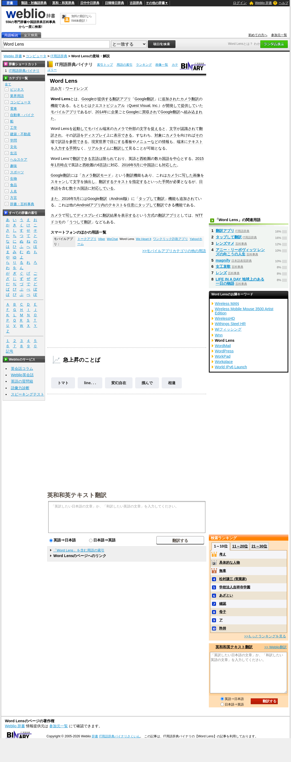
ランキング (144, 65)
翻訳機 (131, 175)
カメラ (119, 128)
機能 (54, 105)
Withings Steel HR (230, 324)
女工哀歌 (223, 266)
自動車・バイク (22, 115)
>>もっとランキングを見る (265, 636)
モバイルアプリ (64, 112)
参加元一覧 (279, 35)
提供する (105, 99)
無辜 (222, 571)
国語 (165, 158)
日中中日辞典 (89, 3)
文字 (143, 128)
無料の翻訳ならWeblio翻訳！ (81, 18)
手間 (73, 148)
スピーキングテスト (27, 394)
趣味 (13, 166)
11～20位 (240, 546)
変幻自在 (118, 383)
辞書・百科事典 (22, 204)
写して (71, 215)
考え (222, 554)
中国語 (149, 165)
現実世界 (98, 141)
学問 (13, 140)
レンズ (221, 273)
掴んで (147, 383)
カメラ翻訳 (189, 99)
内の (104, 205)
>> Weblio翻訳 (275, 647)
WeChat (112, 238)
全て (8, 84)
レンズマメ (225, 243)
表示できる (123, 135)
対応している (102, 188)
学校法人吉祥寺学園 (234, 587)
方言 (13, 198)
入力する (61, 148)
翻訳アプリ (121, 99)
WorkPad (223, 356)
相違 (171, 383)
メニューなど (147, 141)
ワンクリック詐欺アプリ (170, 238)
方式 (151, 215)
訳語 (76, 135)
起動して (80, 128)
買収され (149, 112)
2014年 (101, 112)
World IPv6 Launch (231, 367)
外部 (132, 128)
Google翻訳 (144, 99)
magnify (223, 260)
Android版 (119, 198)
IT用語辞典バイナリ (74, 64)
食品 (13, 185)
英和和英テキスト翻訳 (77, 495)
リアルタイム (99, 148)
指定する (139, 181)
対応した (169, 165)
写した (187, 175)
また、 (56, 198)
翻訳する (106, 181)
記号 (9, 351)
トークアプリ (86, 238)
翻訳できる (82, 158)
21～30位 (259, 546)
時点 (64, 165)
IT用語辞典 (58, 56)
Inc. (155, 105)
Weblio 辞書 (263, 3)
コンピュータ (36, 56)
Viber (101, 238)
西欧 (143, 158)
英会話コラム (22, 368)
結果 (113, 215)
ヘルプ (283, 3)
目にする (117, 141)
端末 (180, 141)
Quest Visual (139, 105)
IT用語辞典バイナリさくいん (119, 736)
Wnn (219, 335)
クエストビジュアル (108, 105)
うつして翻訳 (80, 222)
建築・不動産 (20, 134)
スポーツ (17, 172)
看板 (128, 141)
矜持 (222, 628)
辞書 (10, 3)
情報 (165, 141)
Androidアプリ (89, 205)
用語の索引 (125, 65)
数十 (73, 188)
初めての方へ (257, 35)
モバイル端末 (99, 128)
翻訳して (121, 148)
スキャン (58, 181)
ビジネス (17, 89)
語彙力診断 (20, 388)
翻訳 (106, 215)
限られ (108, 158)
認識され (187, 128)
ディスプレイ (95, 135)
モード (105, 175)
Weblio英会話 (22, 375)
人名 (13, 191)
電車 (13, 109)
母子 (222, 612)
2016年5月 (131, 165)
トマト (63, 383)
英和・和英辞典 (63, 3)
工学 (13, 128)
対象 (158, 135)
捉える (156, 128)
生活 (13, 153)
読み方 (56, 88)
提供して (188, 105)
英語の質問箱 (22, 381)
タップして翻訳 (152, 198)
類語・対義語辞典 (34, 3)
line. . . (90, 383)
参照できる (78, 141)
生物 (13, 179)
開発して (173, 105)
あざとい (226, 595)
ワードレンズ (76, 88)
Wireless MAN (227, 303)
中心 (176, 158)
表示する (128, 215)
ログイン (240, 3)
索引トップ (105, 65)
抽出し (89, 181)
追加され (169, 99)
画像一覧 (161, 65)
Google (87, 99)
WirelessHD (225, 318)
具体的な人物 (229, 562)
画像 (196, 175)
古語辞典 (136, 3)
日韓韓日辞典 (114, 3)
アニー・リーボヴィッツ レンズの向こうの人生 (240, 252)
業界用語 (17, 96)
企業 (114, 112)
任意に (132, 205)
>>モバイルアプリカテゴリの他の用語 (174, 251)
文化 (13, 147)
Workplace (224, 362)
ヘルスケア (18, 159)
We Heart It (143, 238)
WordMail (223, 346)
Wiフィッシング (228, 329)
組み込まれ (193, 112)
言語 (95, 158)
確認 (222, 604)
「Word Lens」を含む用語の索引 (78, 550)
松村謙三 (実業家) (232, 579)
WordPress (224, 351)
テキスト (195, 141)
